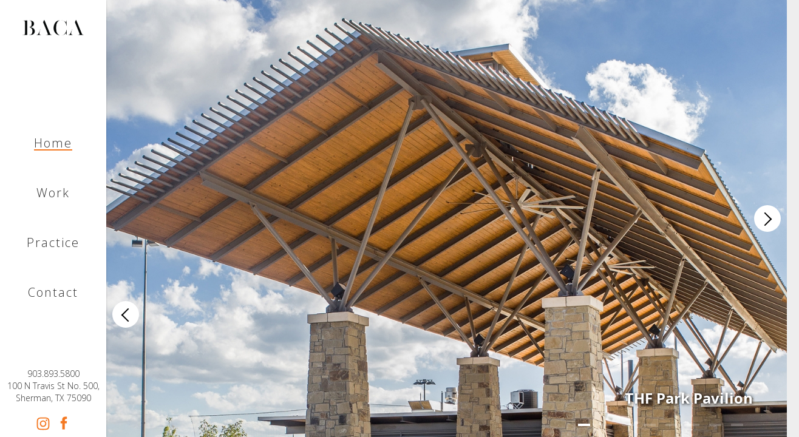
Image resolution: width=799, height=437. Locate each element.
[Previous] (125, 314)
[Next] (767, 218)
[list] (446, 218)
